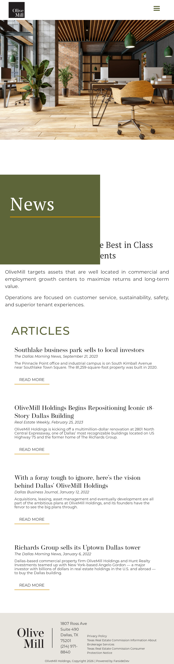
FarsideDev (121, 661)
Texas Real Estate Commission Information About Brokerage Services (122, 642)
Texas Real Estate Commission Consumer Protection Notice (116, 651)
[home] (17, 10)
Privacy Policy (97, 636)
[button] (156, 10)
